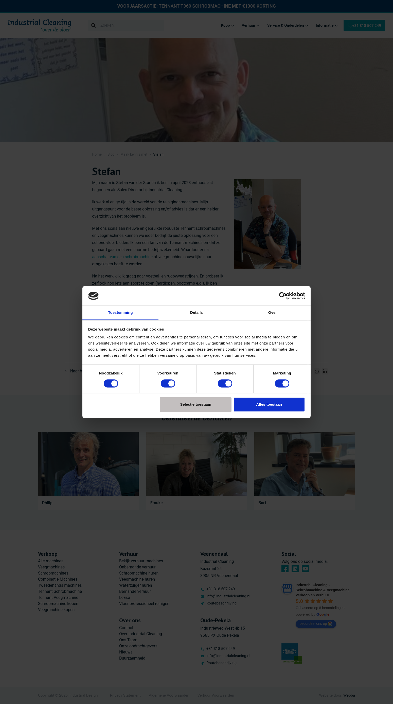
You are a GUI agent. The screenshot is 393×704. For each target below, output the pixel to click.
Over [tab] (272, 312)
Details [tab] (196, 312)
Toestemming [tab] (120, 312)
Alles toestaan (269, 404)
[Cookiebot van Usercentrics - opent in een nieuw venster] (283, 296)
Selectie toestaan (195, 404)
